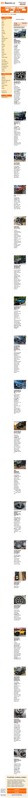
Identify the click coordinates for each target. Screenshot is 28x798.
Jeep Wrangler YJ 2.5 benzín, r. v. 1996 (17, 122)
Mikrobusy (4, 78)
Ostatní (3, 88)
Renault (3, 46)
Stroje (3, 86)
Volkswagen (4, 54)
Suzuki (3, 49)
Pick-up (3, 83)
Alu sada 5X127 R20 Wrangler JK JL (17, 82)
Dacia (3, 25)
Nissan (3, 41)
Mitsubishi (3, 39)
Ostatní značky (4, 57)
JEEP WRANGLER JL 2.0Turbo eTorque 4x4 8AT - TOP (17, 41)
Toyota (3, 52)
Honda (3, 30)
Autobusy (3, 75)
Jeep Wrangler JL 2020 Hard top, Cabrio (17, 307)
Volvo (3, 55)
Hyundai (3, 32)
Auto (9, 14)
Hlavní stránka (4, 14)
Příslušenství (4, 67)
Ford (2, 28)
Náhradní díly (4, 64)
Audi (2, 21)
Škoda (3, 50)
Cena (23, 23)
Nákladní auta (4, 82)
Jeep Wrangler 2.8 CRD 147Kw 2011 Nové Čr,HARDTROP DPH (17, 348)
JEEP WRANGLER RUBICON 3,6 (16, 471)
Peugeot (3, 44)
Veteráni (3, 71)
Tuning (3, 69)
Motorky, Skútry (5, 97)
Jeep (15, 195)
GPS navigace (4, 61)
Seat (2, 47)
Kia (2, 35)
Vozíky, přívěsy (4, 85)
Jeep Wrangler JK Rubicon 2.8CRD (17, 432)
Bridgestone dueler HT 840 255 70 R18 (17, 760)
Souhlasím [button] (16, 789)
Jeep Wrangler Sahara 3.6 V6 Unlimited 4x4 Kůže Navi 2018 (17, 678)
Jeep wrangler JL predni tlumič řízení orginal (17, 582)
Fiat (2, 27)
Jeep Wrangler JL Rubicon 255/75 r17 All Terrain (17, 606)
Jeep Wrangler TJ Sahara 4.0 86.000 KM (17, 391)
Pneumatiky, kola (5, 66)
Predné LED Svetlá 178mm (17, 227)
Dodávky (3, 77)
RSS (4, 791)
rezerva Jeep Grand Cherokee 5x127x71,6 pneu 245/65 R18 (17, 721)
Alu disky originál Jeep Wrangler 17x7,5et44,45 (17, 551)
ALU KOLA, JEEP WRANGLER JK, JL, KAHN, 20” (17, 266)
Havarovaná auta (5, 63)
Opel (2, 43)
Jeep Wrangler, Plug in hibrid (17, 163)
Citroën (3, 24)
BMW (3, 22)
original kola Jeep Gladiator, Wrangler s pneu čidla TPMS (17, 513)
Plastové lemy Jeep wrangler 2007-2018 (17, 638)
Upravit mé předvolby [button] (17, 794)
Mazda (3, 36)
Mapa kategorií (3, 794)
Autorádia (3, 59)
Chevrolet (3, 33)
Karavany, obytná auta (6, 80)
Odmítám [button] (17, 792)
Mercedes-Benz (5, 38)
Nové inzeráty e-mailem (19, 27)
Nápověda (2, 790)
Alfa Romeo (4, 19)
